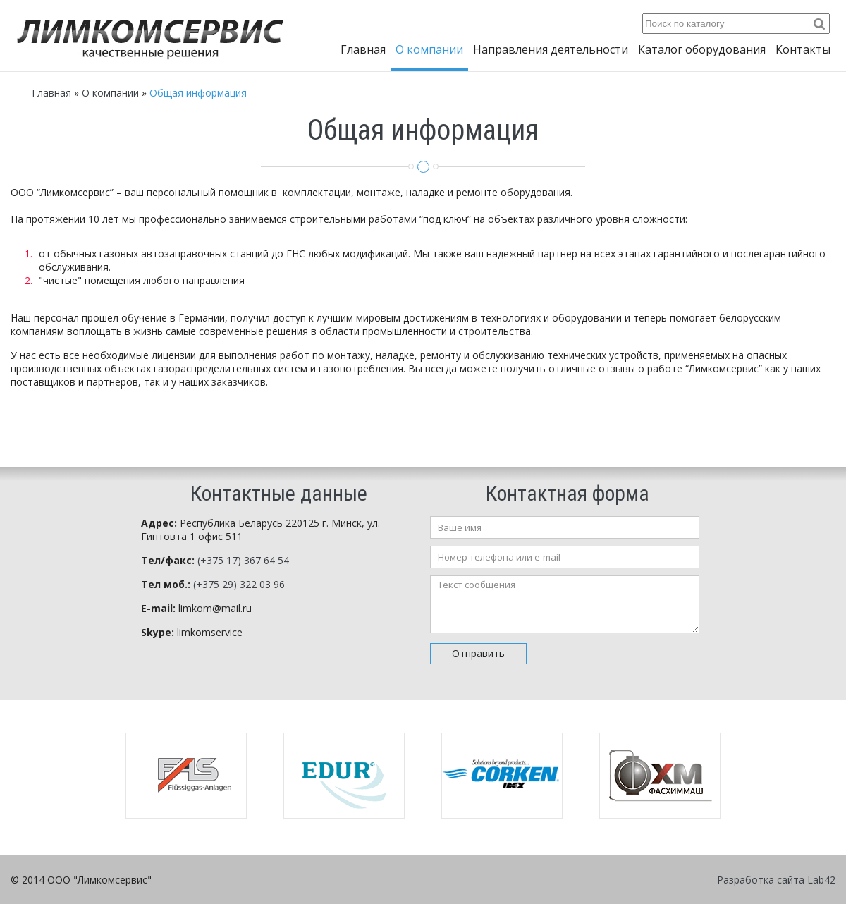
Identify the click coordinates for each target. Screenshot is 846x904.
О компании (429, 49)
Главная (363, 49)
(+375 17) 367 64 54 (243, 560)
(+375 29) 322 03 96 (239, 584)
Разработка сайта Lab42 (776, 879)
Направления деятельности (550, 49)
